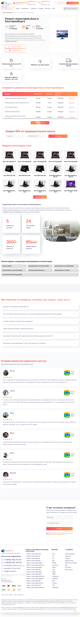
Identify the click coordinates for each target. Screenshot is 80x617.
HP (53, 556)
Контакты (48, 8)
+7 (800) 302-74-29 (12, 560)
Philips (54, 563)
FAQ (53, 8)
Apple (54, 567)
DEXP (53, 574)
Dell (53, 569)
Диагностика (69, 560)
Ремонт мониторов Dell (34, 569)
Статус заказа (60, 3)
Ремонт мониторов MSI (34, 560)
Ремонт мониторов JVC (34, 585)
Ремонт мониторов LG (33, 558)
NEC (53, 581)
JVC (53, 585)
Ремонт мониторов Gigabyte (35, 578)
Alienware (55, 587)
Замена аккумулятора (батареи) (16, 98)
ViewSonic (55, 576)
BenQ (54, 572)
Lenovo (54, 583)
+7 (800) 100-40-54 (13, 562)
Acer (53, 554)
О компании (24, 8)
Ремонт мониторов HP (33, 556)
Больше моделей (40, 197)
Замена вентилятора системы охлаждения (15, 117)
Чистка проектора (11, 107)
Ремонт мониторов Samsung (35, 565)
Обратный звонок (73, 3)
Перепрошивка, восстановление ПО (17, 103)
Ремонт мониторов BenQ (34, 572)
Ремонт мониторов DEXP (34, 574)
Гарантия (34, 8)
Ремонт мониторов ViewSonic (36, 576)
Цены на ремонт (70, 554)
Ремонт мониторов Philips (34, 563)
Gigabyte (55, 578)
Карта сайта (69, 569)
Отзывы (40, 8)
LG (53, 558)
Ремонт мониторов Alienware (35, 587)
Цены (17, 8)
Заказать (72, 98)
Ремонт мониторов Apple (34, 567)
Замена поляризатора (12, 111)
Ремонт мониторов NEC (34, 581)
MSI (53, 560)
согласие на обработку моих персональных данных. (60, 533)
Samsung (55, 565)
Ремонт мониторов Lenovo (35, 583)
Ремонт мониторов (7, 12)
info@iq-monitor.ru (10, 571)
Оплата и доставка (71, 563)
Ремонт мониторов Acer (34, 554)
